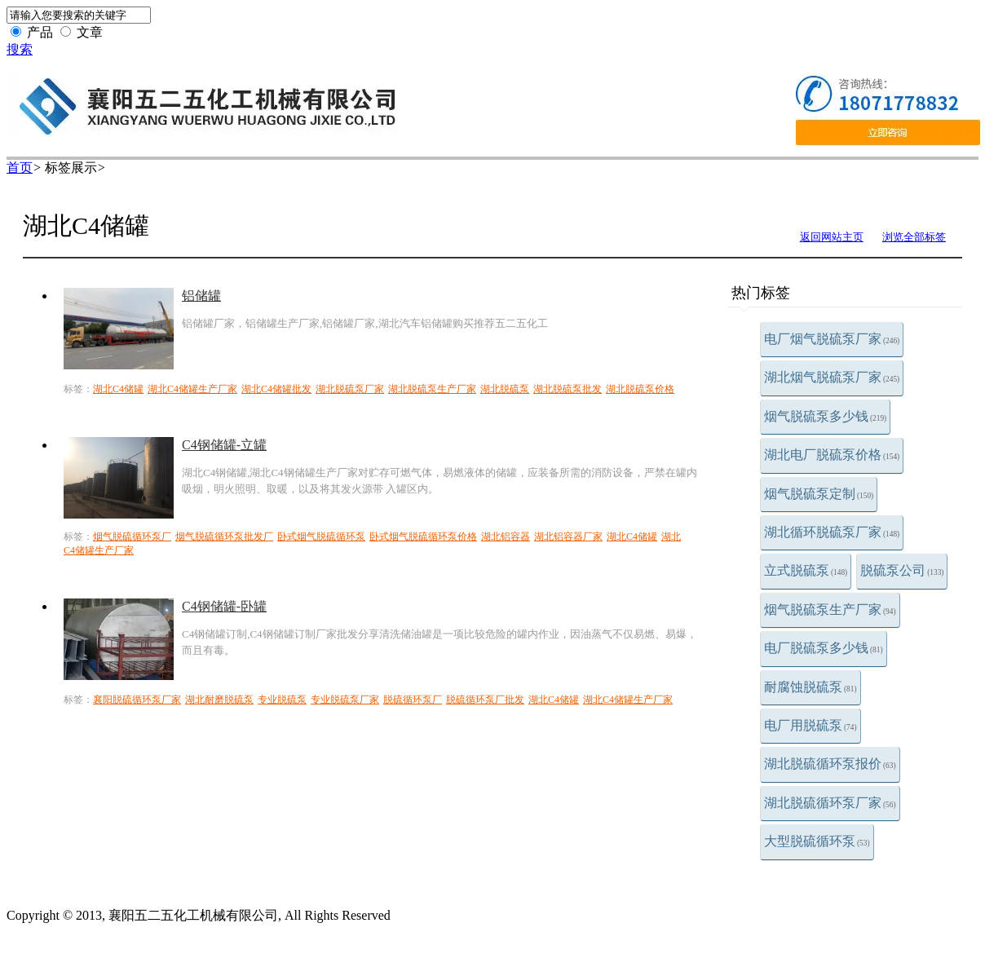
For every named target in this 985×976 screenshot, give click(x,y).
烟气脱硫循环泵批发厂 (224, 536)
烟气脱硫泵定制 (818, 494)
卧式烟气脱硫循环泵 (321, 536)
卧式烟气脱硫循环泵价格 (423, 536)
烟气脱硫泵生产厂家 (830, 609)
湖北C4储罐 (118, 389)
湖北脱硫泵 (504, 389)
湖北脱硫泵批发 (567, 389)
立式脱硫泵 (805, 570)
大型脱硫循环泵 (817, 841)
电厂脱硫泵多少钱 (823, 648)
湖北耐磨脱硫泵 (219, 699)
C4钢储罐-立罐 (224, 445)
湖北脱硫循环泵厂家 (830, 803)
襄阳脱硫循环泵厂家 (137, 699)
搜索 (20, 49)
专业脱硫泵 (282, 699)
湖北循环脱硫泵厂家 (831, 532)
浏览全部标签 (914, 237)
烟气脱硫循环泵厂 (132, 536)
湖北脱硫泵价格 (640, 389)
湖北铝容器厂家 (568, 536)
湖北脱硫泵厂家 (350, 389)
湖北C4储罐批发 (276, 389)
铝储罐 (201, 296)
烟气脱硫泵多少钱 (825, 416)
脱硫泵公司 (901, 570)
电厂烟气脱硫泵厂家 (831, 339)
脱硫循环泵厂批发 (485, 699)
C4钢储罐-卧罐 (224, 606)
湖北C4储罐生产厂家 (192, 389)
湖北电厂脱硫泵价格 (831, 455)
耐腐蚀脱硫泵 (810, 687)
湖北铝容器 (505, 536)
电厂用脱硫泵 (810, 725)
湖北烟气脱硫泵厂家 (831, 377)
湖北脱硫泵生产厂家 (432, 389)
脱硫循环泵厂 (412, 699)
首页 (20, 167)
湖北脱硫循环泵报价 (830, 764)
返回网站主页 (832, 237)
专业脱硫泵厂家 (345, 699)
